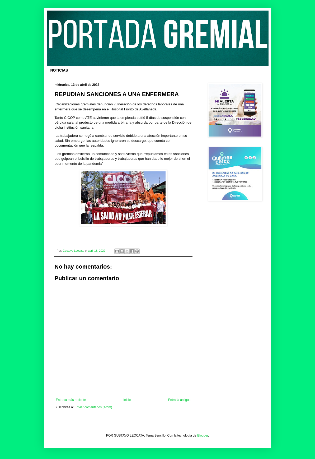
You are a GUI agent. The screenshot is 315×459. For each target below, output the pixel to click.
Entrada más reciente (71, 400)
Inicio (127, 400)
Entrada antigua (179, 400)
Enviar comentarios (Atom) (93, 407)
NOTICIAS (59, 70)
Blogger (202, 435)
